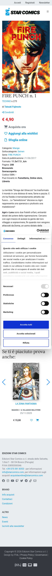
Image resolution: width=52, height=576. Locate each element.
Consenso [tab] (8, 238)
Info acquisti (8, 494)
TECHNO (6, 101)
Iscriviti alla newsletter (13, 526)
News (5, 517)
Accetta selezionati (26, 333)
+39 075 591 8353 (15, 468)
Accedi (17, 2)
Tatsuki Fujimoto (12, 106)
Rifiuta (26, 343)
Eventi (5, 521)
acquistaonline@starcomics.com (26, 475)
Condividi (8, 112)
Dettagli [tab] (21, 238)
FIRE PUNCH (14, 154)
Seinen (21, 151)
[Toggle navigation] (48, 11)
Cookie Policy (26, 558)
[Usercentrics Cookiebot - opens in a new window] (37, 231)
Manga (16, 148)
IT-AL (16, 555)
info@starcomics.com (13, 472)
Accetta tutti (26, 324)
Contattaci (7, 499)
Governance (41, 555)
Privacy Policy (27, 555)
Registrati (30, 2)
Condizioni (7, 503)
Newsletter (44, 2)
